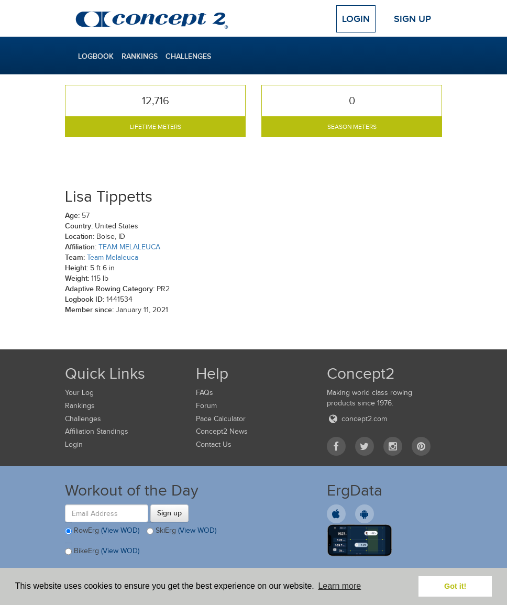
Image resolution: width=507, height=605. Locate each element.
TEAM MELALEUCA (129, 247)
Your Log (79, 393)
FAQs (204, 393)
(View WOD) (120, 531)
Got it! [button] (455, 586)
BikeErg (102, 551)
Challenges (188, 56)
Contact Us (214, 444)
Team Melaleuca (112, 257)
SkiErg (181, 531)
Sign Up (412, 19)
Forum (206, 406)
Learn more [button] (339, 585)
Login (356, 19)
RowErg (102, 531)
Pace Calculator (221, 419)
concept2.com (357, 419)
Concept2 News (222, 431)
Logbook (96, 56)
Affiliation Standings (96, 431)
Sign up (169, 513)
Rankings (140, 56)
